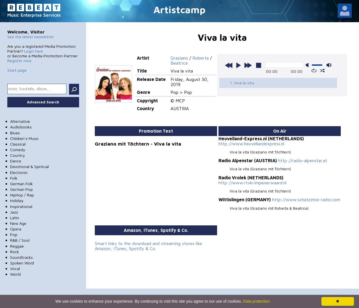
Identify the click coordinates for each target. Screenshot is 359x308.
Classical (18, 144)
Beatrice (179, 62)
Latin (14, 217)
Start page (17, 70)
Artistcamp (179, 9)
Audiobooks (21, 126)
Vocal (15, 268)
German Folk (21, 183)
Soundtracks (21, 257)
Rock (14, 251)
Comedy (17, 149)
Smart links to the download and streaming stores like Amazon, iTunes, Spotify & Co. (148, 246)
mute (308, 65)
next (248, 65)
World (15, 274)
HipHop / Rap (22, 194)
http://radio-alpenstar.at (302, 160)
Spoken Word (22, 263)
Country (17, 155)
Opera (15, 229)
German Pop (21, 189)
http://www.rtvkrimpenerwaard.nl (252, 182)
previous (229, 65)
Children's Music (24, 138)
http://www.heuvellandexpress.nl (251, 143)
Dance (15, 160)
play (238, 65)
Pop (13, 234)
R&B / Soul (19, 240)
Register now (19, 60)
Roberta (200, 57)
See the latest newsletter (30, 36)
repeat (313, 70)
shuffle (322, 70)
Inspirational (21, 206)
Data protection (256, 301)
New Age (18, 223)
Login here (33, 51)
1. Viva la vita (242, 82)
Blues (15, 132)
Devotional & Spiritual (29, 166)
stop (259, 65)
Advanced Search (43, 102)
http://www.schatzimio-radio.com (306, 199)
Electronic (19, 172)
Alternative (20, 121)
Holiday (17, 200)
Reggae (17, 246)
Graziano (179, 57)
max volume (329, 65)
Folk (13, 178)
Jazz (14, 212)
